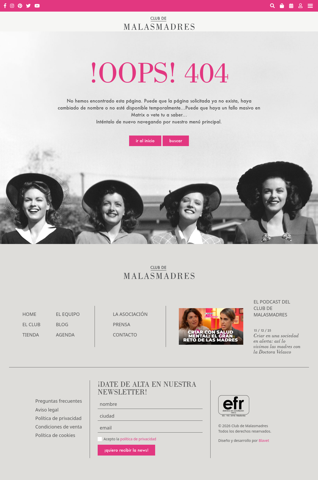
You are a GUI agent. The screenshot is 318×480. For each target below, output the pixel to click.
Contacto (125, 335)
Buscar (175, 140)
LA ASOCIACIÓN (130, 314)
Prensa (121, 324)
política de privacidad (138, 438)
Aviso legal (46, 410)
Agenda (65, 335)
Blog (62, 324)
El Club (31, 324)
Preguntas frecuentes (58, 401)
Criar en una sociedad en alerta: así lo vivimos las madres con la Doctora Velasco (277, 343)
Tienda (30, 335)
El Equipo (68, 314)
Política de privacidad (58, 418)
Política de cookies (55, 435)
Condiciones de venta (58, 427)
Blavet (264, 440)
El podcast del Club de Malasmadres (272, 308)
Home (29, 314)
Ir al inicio (145, 140)
